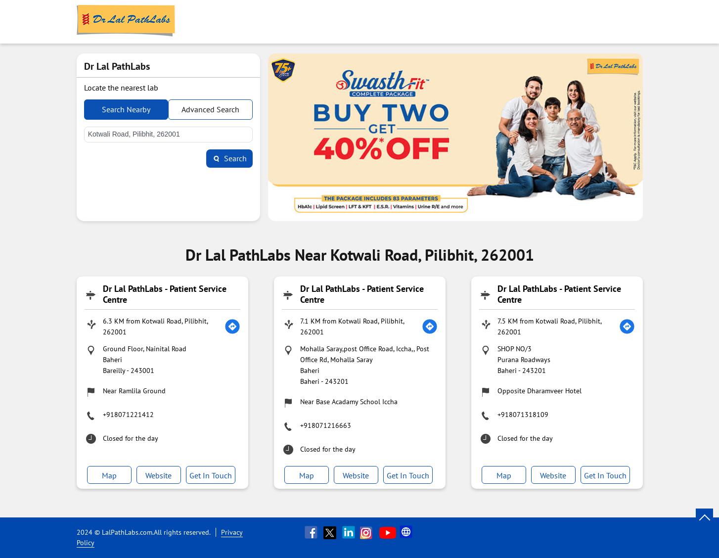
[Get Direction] (232, 326)
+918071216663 (325, 425)
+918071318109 (522, 414)
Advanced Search (210, 109)
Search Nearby (126, 109)
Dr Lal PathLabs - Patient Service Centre (164, 294)
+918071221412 (128, 414)
